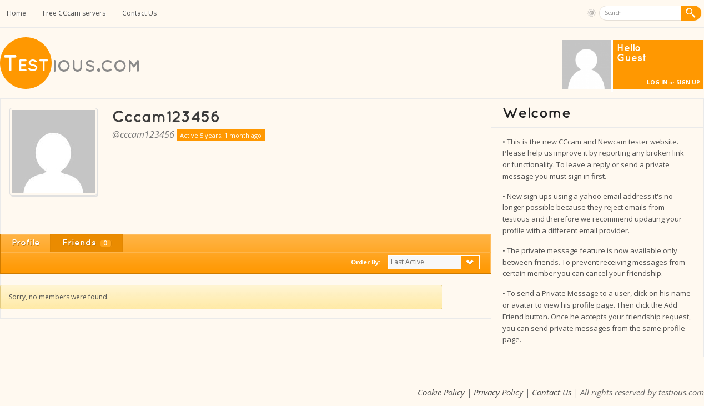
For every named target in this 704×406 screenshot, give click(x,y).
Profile (26, 243)
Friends (87, 243)
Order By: (365, 262)
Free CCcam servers (74, 13)
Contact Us (139, 13)
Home (16, 13)
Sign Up (688, 82)
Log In (657, 82)
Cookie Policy (441, 392)
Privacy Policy (498, 392)
